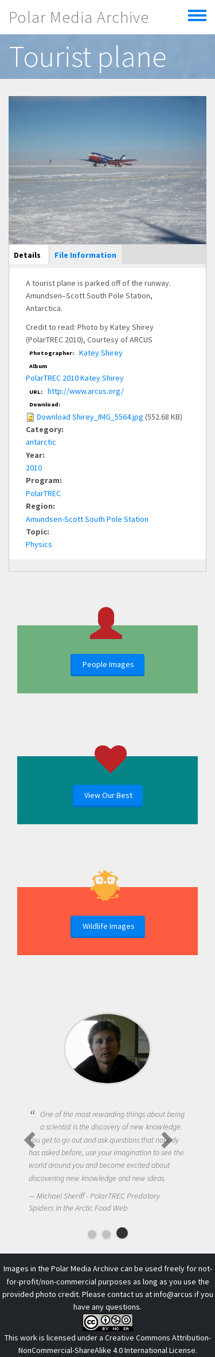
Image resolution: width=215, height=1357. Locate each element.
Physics (39, 544)
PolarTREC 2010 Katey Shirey (75, 378)
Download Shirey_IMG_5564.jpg (90, 417)
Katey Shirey (101, 353)
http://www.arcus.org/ (86, 391)
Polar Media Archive (79, 17)
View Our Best (108, 795)
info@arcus (173, 1294)
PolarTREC (43, 493)
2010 (34, 467)
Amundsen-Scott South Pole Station (87, 519)
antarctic (41, 442)
